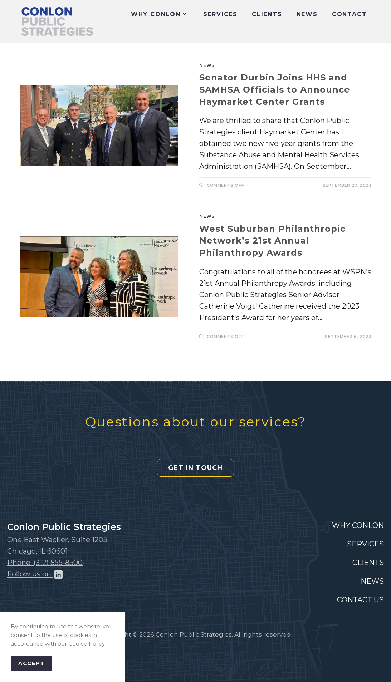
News (206, 65)
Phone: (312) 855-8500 (45, 562)
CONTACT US (360, 599)
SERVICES (365, 544)
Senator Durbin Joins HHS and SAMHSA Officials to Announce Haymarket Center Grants (274, 89)
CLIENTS (368, 562)
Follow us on (35, 574)
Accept (31, 663)
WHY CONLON (358, 525)
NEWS (372, 581)
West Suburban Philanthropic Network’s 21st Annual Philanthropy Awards (272, 241)
